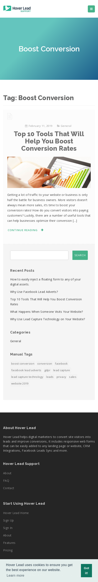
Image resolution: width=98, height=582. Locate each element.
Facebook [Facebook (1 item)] (61, 363)
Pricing (7, 550)
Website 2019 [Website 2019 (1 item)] (20, 383)
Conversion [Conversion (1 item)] (44, 363)
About (7, 473)
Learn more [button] (15, 575)
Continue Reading (23, 230)
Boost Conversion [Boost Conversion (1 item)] (22, 363)
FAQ (6, 481)
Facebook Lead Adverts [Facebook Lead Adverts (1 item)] (26, 370)
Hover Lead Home (16, 513)
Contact (8, 488)
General (66, 126)
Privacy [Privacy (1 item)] (61, 377)
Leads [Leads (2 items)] (50, 377)
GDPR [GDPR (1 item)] (47, 370)
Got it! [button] (86, 570)
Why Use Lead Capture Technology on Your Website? (47, 319)
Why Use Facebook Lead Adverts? (34, 292)
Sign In (7, 528)
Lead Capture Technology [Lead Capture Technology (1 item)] (27, 377)
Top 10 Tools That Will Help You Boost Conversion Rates (49, 141)
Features (9, 543)
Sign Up (8, 520)
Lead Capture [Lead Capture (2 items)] (61, 370)
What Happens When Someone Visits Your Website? (46, 312)
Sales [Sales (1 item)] (72, 377)
